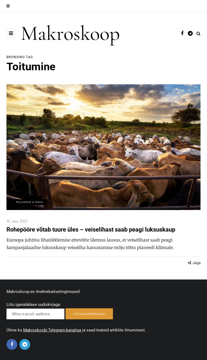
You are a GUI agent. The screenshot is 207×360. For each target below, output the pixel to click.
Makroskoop (70, 33)
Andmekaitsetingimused (58, 291)
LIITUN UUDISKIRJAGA (89, 314)
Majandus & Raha (29, 202)
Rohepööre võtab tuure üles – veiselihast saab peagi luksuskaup (90, 229)
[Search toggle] (198, 33)
